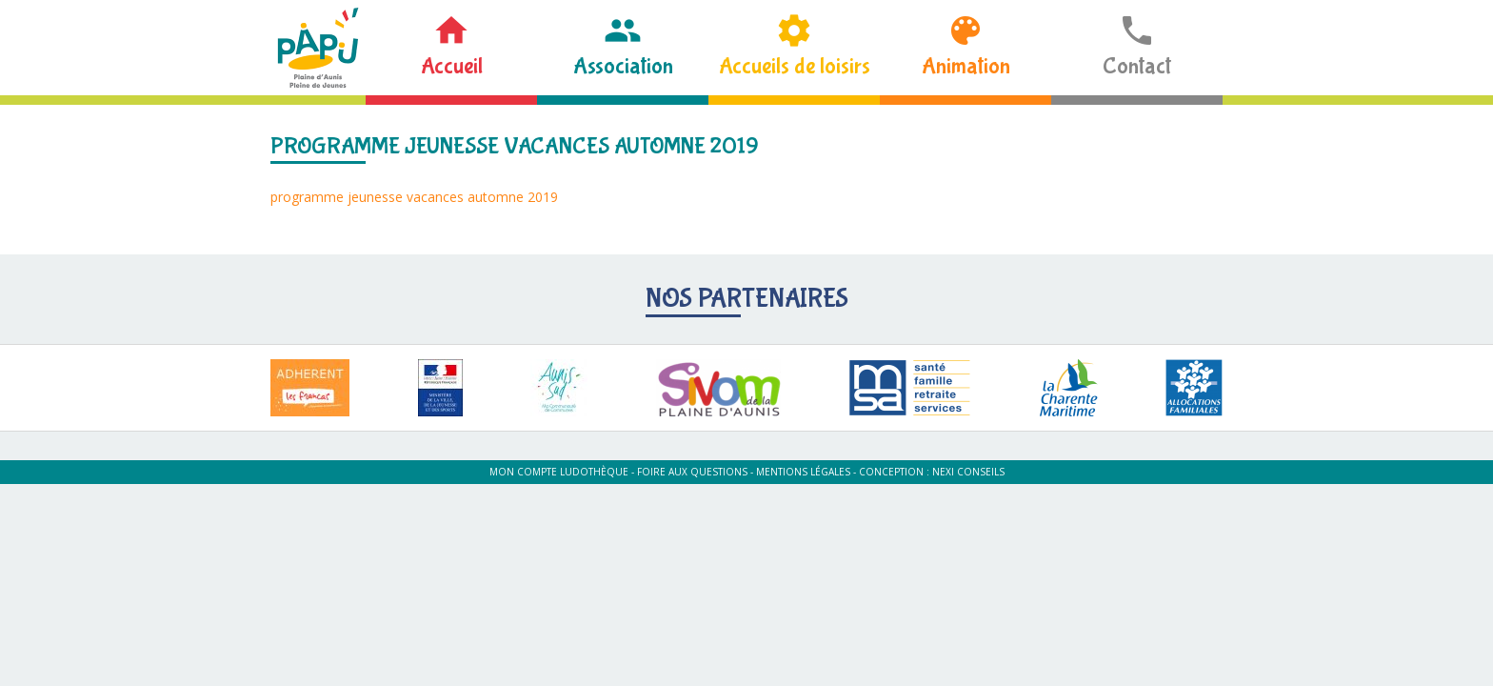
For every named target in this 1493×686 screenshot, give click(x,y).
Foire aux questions (692, 471)
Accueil (452, 66)
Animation (966, 66)
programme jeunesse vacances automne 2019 (414, 197)
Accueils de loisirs (794, 66)
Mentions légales (803, 471)
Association (623, 66)
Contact (1137, 66)
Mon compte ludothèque (558, 471)
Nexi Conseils (968, 471)
